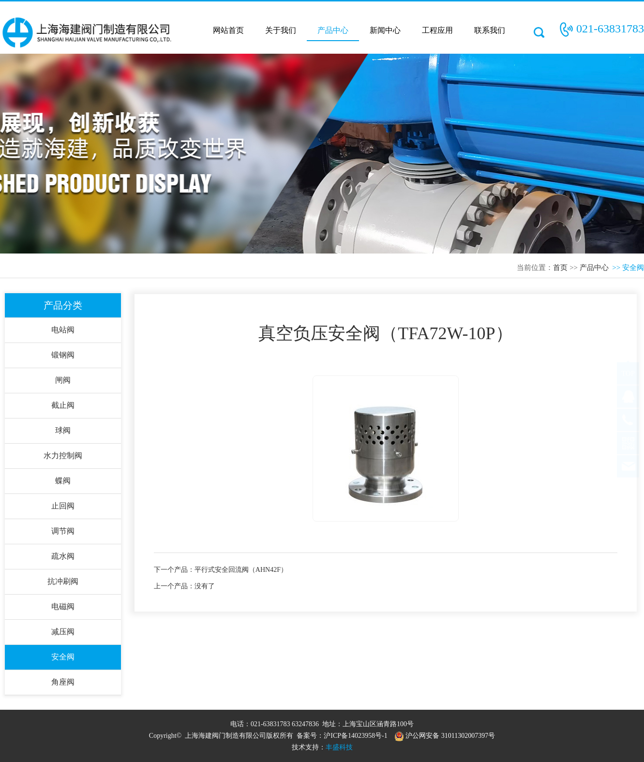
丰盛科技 (339, 747)
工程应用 (437, 30)
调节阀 (63, 531)
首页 (560, 267)
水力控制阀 (63, 455)
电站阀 (63, 330)
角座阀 (63, 682)
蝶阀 (63, 481)
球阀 (63, 430)
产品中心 (332, 30)
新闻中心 (385, 30)
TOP (628, 383)
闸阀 (63, 380)
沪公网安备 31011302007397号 (444, 735)
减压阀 (63, 632)
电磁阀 (63, 606)
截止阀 (63, 405)
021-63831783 (610, 28)
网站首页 (228, 30)
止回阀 (63, 506)
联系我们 (489, 30)
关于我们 (280, 30)
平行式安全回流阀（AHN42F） (241, 569)
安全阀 (63, 657)
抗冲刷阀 (62, 581)
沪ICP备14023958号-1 (355, 735)
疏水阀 (63, 556)
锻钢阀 (63, 355)
